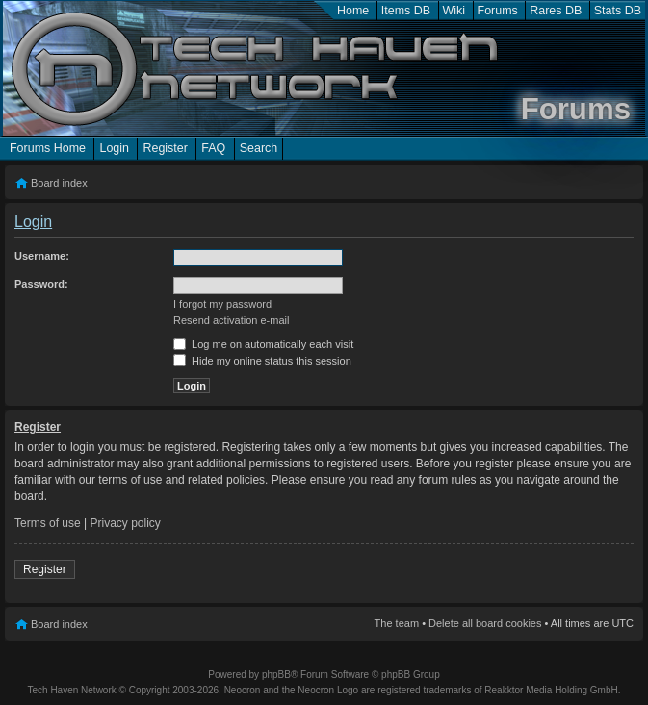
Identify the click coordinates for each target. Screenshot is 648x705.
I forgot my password (222, 304)
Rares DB (556, 10)
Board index (59, 183)
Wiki (454, 10)
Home (353, 10)
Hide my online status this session (262, 360)
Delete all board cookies (484, 623)
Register (165, 148)
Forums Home (48, 148)
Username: (41, 256)
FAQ (213, 148)
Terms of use (47, 523)
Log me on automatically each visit (263, 344)
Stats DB (617, 10)
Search (259, 148)
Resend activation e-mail (231, 320)
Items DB (405, 10)
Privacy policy (126, 523)
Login (114, 148)
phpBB (276, 674)
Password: (41, 284)
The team (397, 623)
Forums (498, 10)
